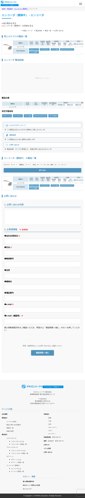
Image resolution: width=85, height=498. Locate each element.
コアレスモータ (11, 438)
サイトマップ (27, 489)
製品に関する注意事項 (13, 425)
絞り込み (42, 170)
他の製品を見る (9, 23)
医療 (49, 418)
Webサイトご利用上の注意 (31, 485)
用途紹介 (46, 414)
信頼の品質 (10, 431)
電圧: (52, 164)
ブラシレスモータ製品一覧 (19, 453)
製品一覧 (47, 31)
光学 (49, 424)
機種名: (21, 164)
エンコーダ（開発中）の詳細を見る (17, 26)
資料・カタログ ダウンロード (54, 441)
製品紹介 (10, 9)
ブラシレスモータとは (18, 450)
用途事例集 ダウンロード (52, 437)
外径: (34, 164)
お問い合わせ (58, 31)
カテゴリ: (7, 164)
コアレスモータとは (17, 441)
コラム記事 (47, 448)
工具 (49, 421)
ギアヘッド (10, 456)
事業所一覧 (10, 428)
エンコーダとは (16, 468)
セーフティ (51, 434)
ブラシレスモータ (12, 447)
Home (4, 9)
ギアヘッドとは (16, 459)
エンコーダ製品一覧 (17, 471)
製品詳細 (38, 31)
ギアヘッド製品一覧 (17, 462)
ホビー (50, 430)
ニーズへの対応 (11, 421)
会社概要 (4, 414)
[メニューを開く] (80, 3)
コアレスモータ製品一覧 (19, 444)
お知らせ (46, 445)
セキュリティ (52, 427)
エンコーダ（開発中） (21, 9)
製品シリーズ (26, 31)
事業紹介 (4, 418)
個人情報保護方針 (28, 481)
